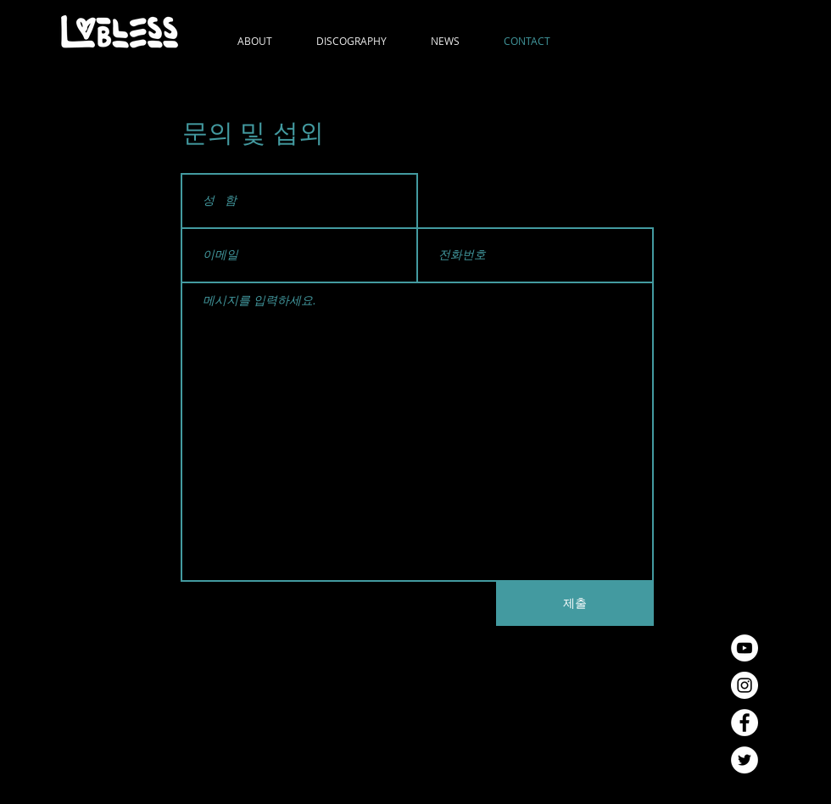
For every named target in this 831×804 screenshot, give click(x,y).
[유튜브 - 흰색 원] (744, 648)
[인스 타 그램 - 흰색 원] (744, 685)
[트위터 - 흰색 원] (744, 759)
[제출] (575, 604)
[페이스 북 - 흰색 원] (744, 722)
